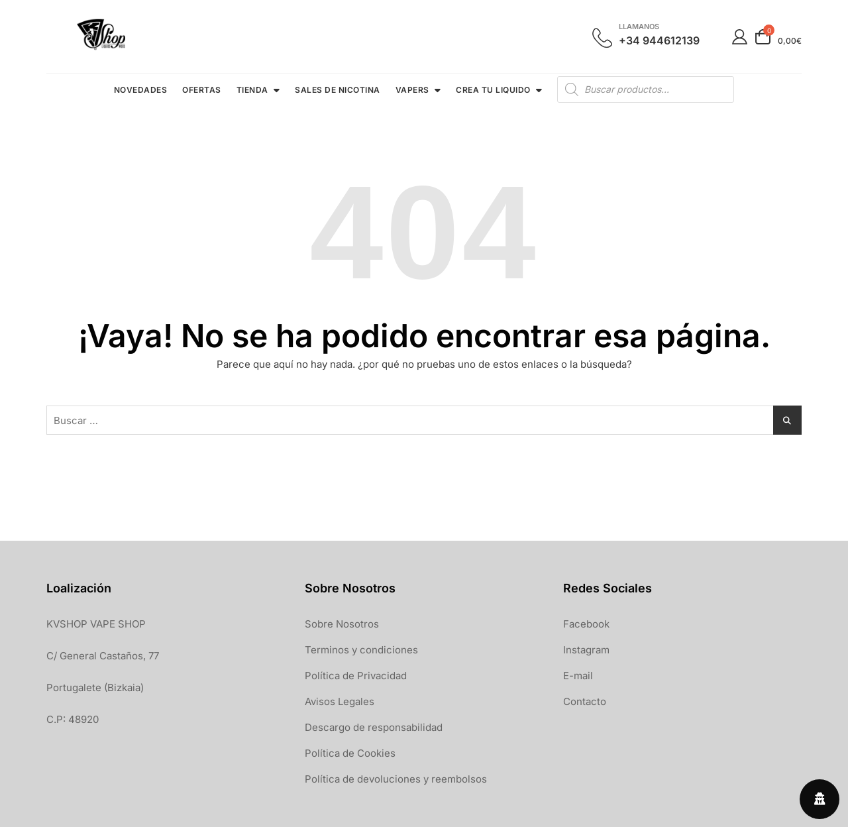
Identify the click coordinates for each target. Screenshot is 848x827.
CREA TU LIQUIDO (493, 90)
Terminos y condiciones (361, 649)
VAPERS (412, 90)
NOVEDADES (141, 90)
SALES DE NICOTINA (337, 90)
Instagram (586, 649)
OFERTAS (201, 90)
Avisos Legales (339, 701)
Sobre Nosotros (342, 624)
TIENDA (252, 90)
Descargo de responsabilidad (374, 727)
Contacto (584, 701)
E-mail (578, 675)
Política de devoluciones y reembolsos (396, 779)
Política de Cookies (350, 753)
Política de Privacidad (356, 675)
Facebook (586, 624)
